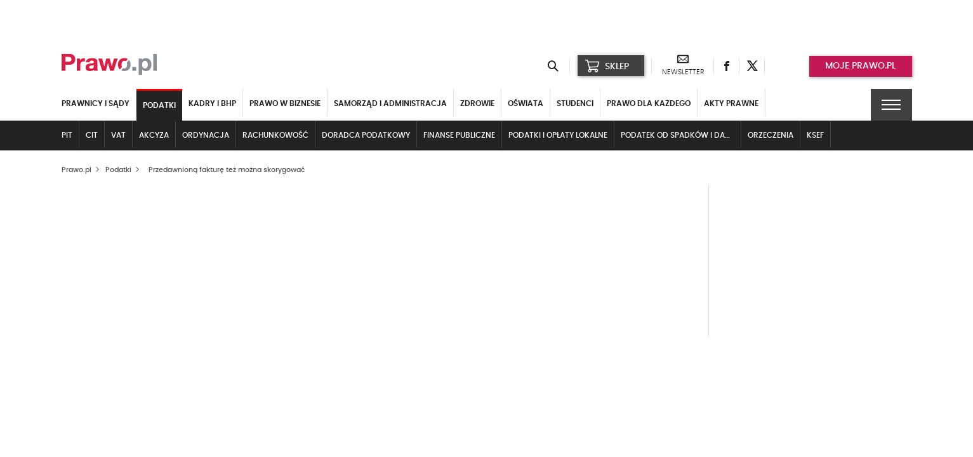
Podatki (159, 105)
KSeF (815, 135)
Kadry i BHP (212, 103)
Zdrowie (477, 103)
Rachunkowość (275, 135)
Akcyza (154, 135)
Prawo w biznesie (285, 103)
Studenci (575, 103)
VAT (118, 135)
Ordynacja (205, 135)
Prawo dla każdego (649, 103)
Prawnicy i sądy (95, 103)
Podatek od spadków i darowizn (681, 135)
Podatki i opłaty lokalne (557, 135)
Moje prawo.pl (860, 66)
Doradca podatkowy (366, 135)
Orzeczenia (770, 135)
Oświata (525, 103)
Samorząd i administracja (390, 103)
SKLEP (607, 66)
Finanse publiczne (459, 135)
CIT (92, 135)
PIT (67, 135)
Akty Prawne (731, 103)
